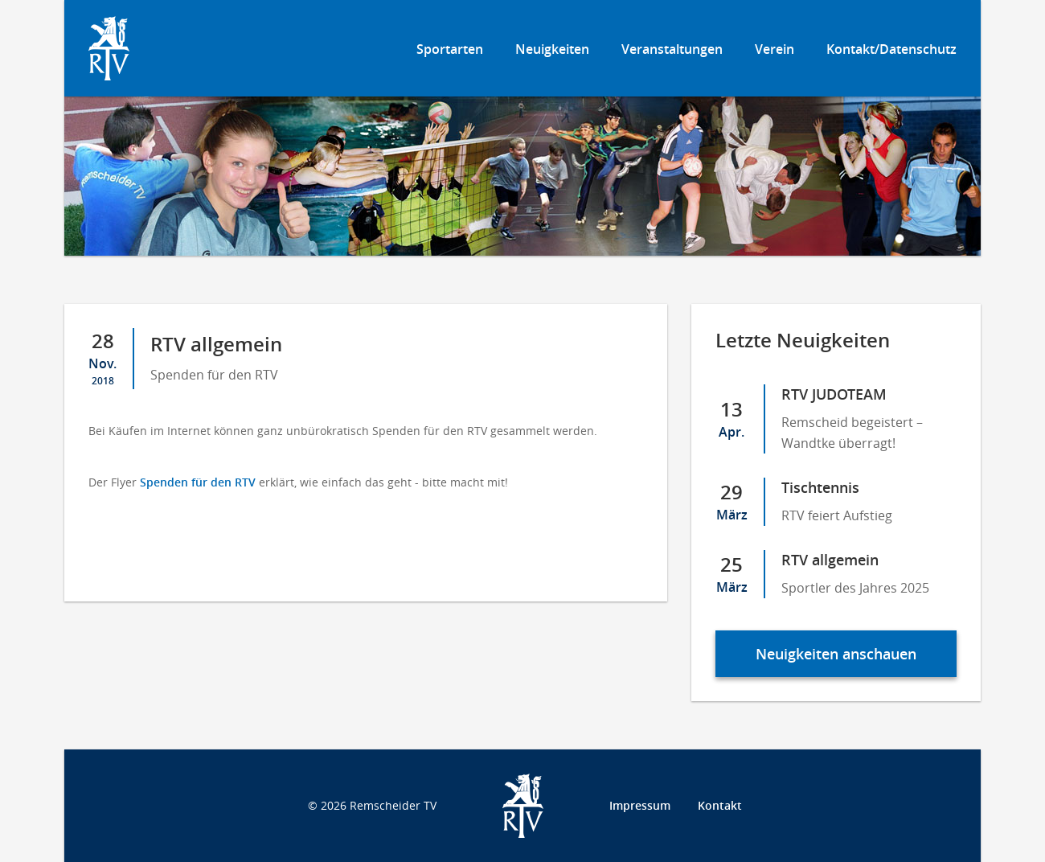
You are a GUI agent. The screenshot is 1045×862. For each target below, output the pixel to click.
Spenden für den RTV (198, 482)
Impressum (639, 805)
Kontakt (720, 805)
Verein (774, 49)
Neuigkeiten (552, 49)
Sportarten (449, 49)
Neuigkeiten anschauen (836, 653)
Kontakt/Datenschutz (891, 49)
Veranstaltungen (672, 49)
